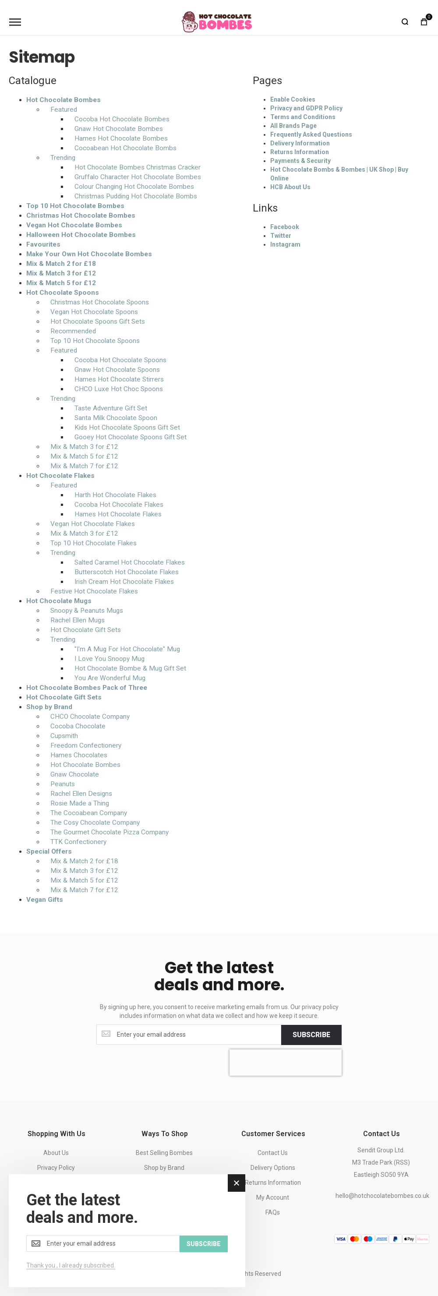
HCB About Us (290, 187)
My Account (272, 1197)
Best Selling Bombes (164, 1152)
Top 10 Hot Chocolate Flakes (93, 543)
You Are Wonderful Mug (109, 678)
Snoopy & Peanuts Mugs (86, 610)
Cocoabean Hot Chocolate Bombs (125, 148)
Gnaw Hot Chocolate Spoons (117, 370)
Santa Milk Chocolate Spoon (115, 418)
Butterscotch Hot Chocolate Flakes (126, 572)
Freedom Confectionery (85, 745)
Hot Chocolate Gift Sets (85, 630)
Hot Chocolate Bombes (63, 100)
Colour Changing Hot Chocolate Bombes (134, 187)
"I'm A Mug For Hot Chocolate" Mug (127, 649)
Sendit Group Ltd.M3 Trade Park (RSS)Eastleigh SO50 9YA (381, 1162)
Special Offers (49, 851)
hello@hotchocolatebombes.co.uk (382, 1195)
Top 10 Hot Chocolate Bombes (75, 206)
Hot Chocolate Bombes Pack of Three (86, 688)
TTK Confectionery (78, 842)
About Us (56, 1152)
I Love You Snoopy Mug (109, 659)
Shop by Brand (49, 707)
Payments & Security (300, 160)
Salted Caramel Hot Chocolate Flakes (129, 562)
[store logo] (217, 21)
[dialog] (127, 1231)
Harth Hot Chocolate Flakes (115, 495)
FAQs (272, 1212)
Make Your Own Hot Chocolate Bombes (89, 254)
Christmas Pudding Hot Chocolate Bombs (135, 196)
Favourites (43, 244)
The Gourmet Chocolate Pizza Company (109, 832)
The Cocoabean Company (88, 813)
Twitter (280, 235)
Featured (63, 109)
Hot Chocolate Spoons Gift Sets (97, 321)
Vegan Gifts (44, 900)
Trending (62, 158)
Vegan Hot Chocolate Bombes (74, 225)
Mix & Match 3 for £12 (61, 273)
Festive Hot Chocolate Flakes (94, 591)
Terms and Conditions (303, 116)
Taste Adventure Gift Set (110, 408)
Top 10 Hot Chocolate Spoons (95, 341)
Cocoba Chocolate (78, 726)
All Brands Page (293, 125)
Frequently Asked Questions (311, 134)
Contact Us (273, 1152)
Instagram (285, 244)
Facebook (284, 226)
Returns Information (299, 151)
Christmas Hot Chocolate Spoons (99, 302)
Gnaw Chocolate (74, 774)
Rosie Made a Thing (79, 803)
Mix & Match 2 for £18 (61, 264)
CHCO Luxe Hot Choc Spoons (118, 389)
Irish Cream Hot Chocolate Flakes (124, 582)
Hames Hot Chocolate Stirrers (119, 379)
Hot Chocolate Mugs (59, 601)
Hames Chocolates (78, 755)
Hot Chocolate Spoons (62, 293)
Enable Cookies (292, 99)
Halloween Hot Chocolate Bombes (81, 235)
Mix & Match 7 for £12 (84, 466)
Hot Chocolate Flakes (60, 476)
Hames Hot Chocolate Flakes (118, 514)
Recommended (73, 331)
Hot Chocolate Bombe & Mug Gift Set (130, 668)
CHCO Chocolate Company (90, 716)
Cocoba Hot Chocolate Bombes (122, 119)
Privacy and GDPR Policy (306, 108)
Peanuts (62, 784)
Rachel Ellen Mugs (77, 620)
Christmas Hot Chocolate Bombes (80, 215)
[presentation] (286, 1062)
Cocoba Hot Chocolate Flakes (118, 505)
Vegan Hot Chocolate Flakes (92, 524)
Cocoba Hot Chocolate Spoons (120, 360)
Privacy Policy (56, 1167)
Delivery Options (273, 1167)
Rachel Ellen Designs (81, 794)
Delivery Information (300, 143)
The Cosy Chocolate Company (95, 822)
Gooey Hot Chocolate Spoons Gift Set (130, 437)
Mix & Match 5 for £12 (61, 283)
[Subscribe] (311, 1034)
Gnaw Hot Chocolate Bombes (118, 129)
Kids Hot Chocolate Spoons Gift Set (127, 427)
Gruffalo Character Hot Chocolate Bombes (137, 177)
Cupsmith (64, 736)
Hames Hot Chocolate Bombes (121, 138)
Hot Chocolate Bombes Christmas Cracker (137, 167)
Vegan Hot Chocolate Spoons (94, 312)
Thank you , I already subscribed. (70, 1265)
